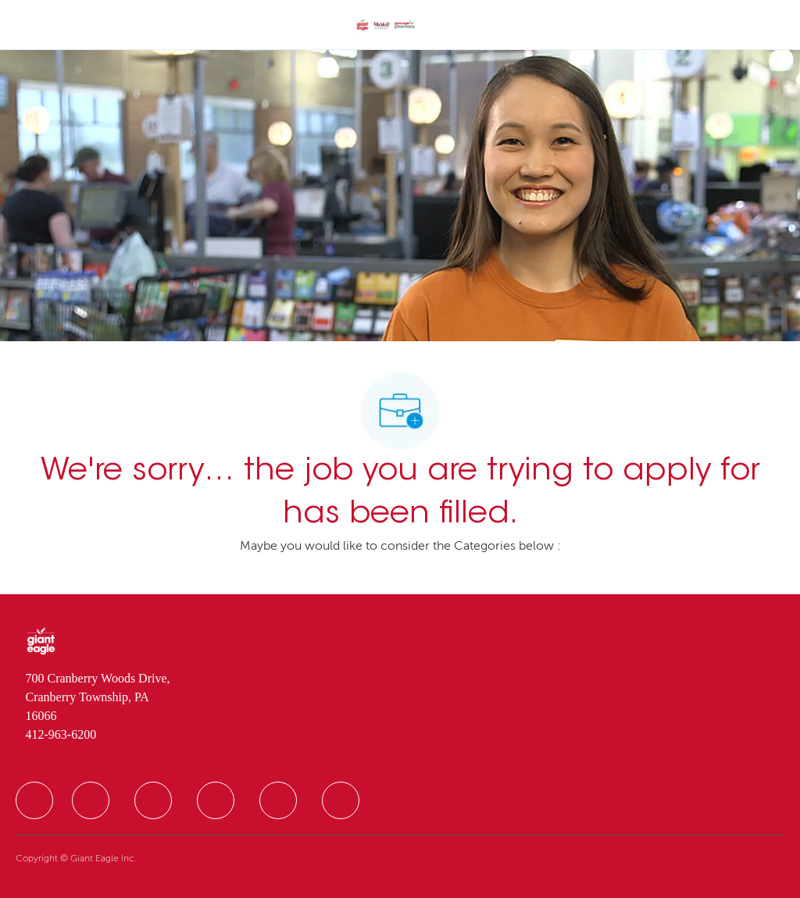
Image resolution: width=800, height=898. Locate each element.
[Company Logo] (386, 25)
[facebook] (34, 800)
